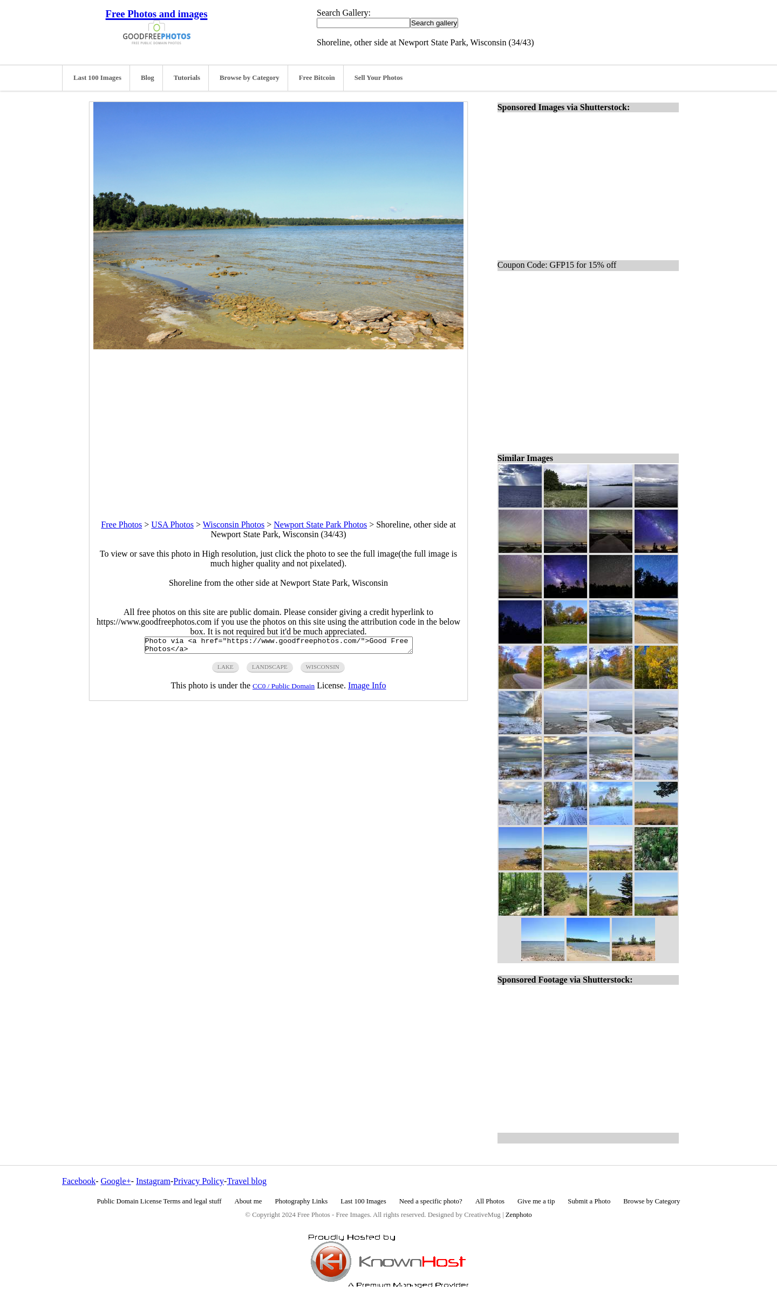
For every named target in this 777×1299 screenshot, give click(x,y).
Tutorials (187, 78)
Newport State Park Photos (320, 524)
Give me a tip (536, 1201)
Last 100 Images (97, 78)
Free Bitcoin (317, 78)
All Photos (490, 1201)
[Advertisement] (278, 424)
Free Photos (121, 524)
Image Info (367, 688)
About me (248, 1201)
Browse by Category (250, 78)
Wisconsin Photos (233, 524)
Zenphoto (519, 1215)
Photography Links (301, 1201)
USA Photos (172, 524)
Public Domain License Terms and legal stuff (159, 1201)
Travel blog (247, 1181)
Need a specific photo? (430, 1201)
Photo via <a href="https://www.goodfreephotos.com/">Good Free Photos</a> (278, 647)
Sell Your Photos (379, 78)
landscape (270, 670)
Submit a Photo (589, 1201)
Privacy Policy (198, 1181)
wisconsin (322, 670)
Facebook (79, 1181)
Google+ (116, 1181)
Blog (147, 78)
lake (225, 670)
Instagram (153, 1181)
